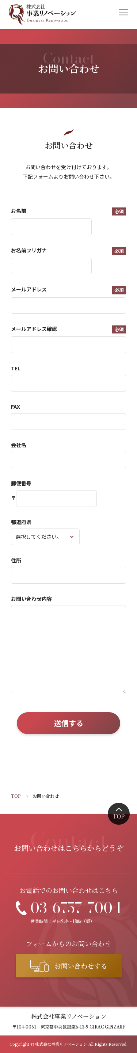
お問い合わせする (80, 965)
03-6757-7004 (75, 908)
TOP (16, 796)
